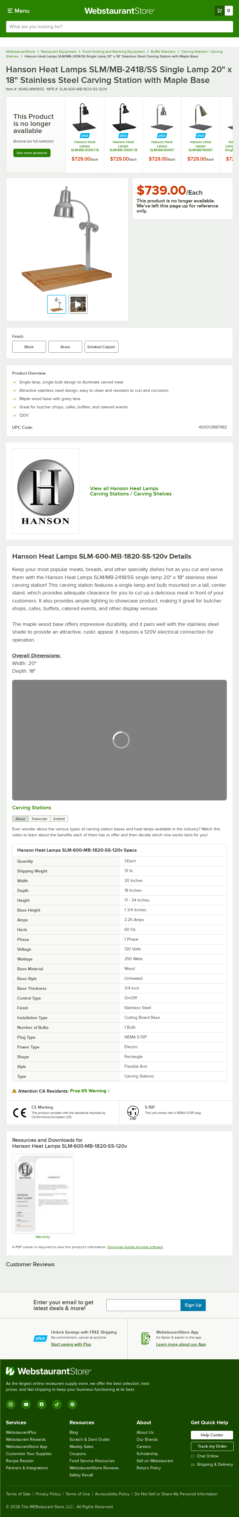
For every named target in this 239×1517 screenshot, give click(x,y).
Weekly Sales (81, 1446)
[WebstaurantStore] (80, 1371)
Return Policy (149, 1468)
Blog (73, 1432)
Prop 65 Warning (88, 1091)
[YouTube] (26, 1404)
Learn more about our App (181, 1344)
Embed (59, 819)
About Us (145, 1432)
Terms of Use (78, 1494)
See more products (32, 153)
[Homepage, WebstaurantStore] (119, 10)
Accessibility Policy (112, 1494)
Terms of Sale (18, 1494)
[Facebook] (41, 1404)
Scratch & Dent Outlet (89, 1439)
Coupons (77, 1454)
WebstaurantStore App (26, 1446)
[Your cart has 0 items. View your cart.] (224, 11)
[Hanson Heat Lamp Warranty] (42, 1195)
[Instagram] (10, 1404)
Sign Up (193, 1305)
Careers (144, 1446)
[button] (56, 304)
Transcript (39, 819)
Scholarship (147, 1454)
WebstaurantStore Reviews (94, 1468)
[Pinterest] (72, 1404)
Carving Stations (31, 808)
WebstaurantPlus (21, 1432)
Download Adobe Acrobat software (135, 1247)
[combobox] (119, 27)
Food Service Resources (92, 1461)
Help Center (212, 1435)
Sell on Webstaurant (155, 1461)
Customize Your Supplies (29, 1454)
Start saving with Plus (71, 1344)
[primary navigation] (18, 10)
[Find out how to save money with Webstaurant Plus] (85, 136)
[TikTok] (57, 1404)
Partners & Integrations (27, 1468)
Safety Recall (81, 1475)
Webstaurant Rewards (26, 1439)
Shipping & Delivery (212, 1464)
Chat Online (205, 1456)
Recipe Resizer (20, 1461)
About (20, 819)
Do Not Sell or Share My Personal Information (176, 1494)
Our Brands (147, 1439)
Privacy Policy (48, 1494)
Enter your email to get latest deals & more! (63, 1305)
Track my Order (212, 1446)
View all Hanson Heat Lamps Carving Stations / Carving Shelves (131, 491)
